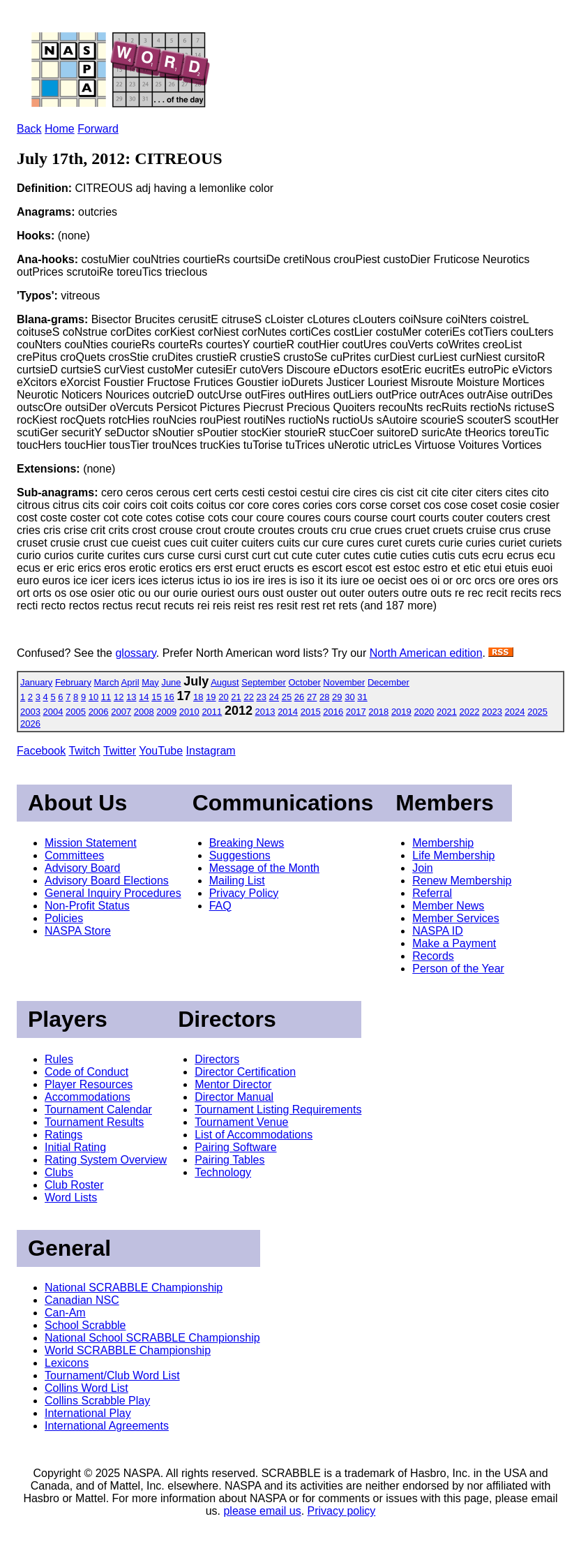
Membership (443, 843)
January (36, 682)
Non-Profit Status (87, 906)
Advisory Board (83, 868)
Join (422, 868)
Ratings (63, 1135)
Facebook (41, 751)
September (263, 682)
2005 (76, 711)
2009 (166, 711)
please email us (262, 1511)
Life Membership (453, 855)
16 (169, 697)
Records (433, 956)
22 (248, 697)
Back (29, 129)
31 (362, 697)
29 (337, 697)
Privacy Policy (244, 893)
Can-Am (65, 1313)
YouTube (161, 751)
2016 (333, 711)
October (304, 682)
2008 (144, 711)
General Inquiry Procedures (113, 893)
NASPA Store (78, 931)
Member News (448, 906)
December (388, 682)
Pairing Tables (229, 1160)
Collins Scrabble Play (97, 1401)
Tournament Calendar (98, 1109)
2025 (537, 711)
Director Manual (234, 1097)
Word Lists (71, 1197)
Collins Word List (86, 1388)
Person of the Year (458, 968)
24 (274, 697)
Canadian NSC (82, 1300)
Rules (59, 1059)
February (73, 682)
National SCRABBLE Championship (133, 1287)
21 (236, 697)
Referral (432, 893)
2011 (212, 711)
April (130, 682)
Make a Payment (454, 943)
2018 (378, 711)
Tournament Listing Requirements (278, 1109)
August (225, 682)
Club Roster (74, 1185)
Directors (217, 1059)
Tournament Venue (241, 1122)
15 (156, 697)
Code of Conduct (86, 1072)
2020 (424, 711)
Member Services (455, 918)
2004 (53, 711)
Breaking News (247, 843)
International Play (88, 1413)
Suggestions (240, 855)
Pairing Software (235, 1147)
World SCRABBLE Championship (128, 1350)
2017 (356, 711)
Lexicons (67, 1363)
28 (324, 697)
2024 (515, 711)
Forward (98, 129)
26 (299, 697)
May (150, 682)
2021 (447, 711)
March (106, 682)
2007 (121, 711)
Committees (74, 855)
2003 (30, 711)
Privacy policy (342, 1511)
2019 (401, 711)
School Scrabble (85, 1325)
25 (287, 697)
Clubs (59, 1172)
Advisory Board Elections (107, 880)
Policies (64, 918)
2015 (311, 711)
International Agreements (107, 1426)
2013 (265, 711)
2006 (99, 711)
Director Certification (245, 1072)
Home (60, 129)
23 (261, 697)
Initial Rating (75, 1147)
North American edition (426, 653)
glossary (135, 653)
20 (223, 697)
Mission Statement (91, 843)
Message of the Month (264, 868)
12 (118, 697)
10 (93, 697)
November (344, 682)
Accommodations (87, 1097)
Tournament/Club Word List (112, 1375)
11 (106, 697)
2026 (30, 723)
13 (131, 697)
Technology (223, 1172)
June (171, 682)
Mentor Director (233, 1084)
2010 (189, 711)
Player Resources (89, 1084)
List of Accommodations (253, 1135)
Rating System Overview (106, 1160)
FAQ (220, 906)
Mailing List (237, 880)
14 (144, 697)
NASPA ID (437, 931)
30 (349, 697)
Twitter (119, 751)
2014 (288, 711)
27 (312, 697)
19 (211, 697)
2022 (470, 711)
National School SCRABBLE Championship (152, 1338)
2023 (492, 711)
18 (198, 697)
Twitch (84, 751)
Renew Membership (461, 880)
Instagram (211, 751)
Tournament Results (94, 1122)
